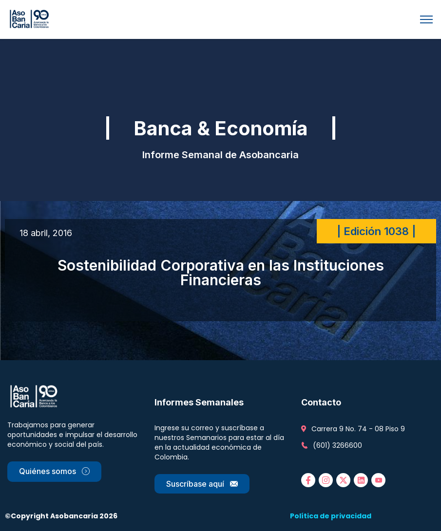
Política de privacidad (330, 516)
